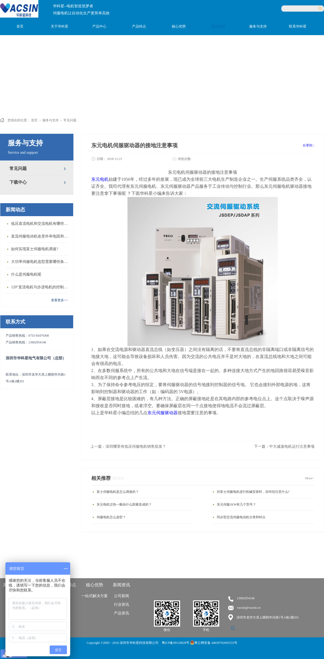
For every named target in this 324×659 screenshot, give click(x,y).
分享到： (309, 145)
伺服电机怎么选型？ (111, 517)
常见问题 (69, 120)
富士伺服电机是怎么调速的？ (118, 492)
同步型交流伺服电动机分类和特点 (241, 517)
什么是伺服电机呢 (26, 274)
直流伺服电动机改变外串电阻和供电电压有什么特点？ (40, 236)
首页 (19, 26)
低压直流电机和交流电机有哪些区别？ (40, 224)
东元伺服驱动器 (162, 412)
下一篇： (284, 446)
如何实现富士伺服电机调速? (34, 249)
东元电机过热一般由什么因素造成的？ (124, 504)
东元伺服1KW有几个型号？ (236, 504)
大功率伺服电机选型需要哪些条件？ (40, 262)
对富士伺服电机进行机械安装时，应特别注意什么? (253, 492)
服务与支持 (50, 120)
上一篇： (128, 446)
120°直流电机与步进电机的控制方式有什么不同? (40, 287)
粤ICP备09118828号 (176, 643)
